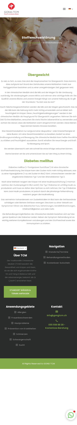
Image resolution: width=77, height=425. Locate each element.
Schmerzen (22, 334)
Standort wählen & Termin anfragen (20, 292)
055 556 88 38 (56, 324)
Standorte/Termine (58, 252)
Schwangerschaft (22, 340)
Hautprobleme (21, 323)
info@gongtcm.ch (57, 315)
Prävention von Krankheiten (22, 329)
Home (18, 42)
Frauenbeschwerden (21, 318)
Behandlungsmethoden (58, 257)
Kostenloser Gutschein (58, 263)
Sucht (22, 345)
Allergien (21, 312)
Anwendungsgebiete (32, 42)
